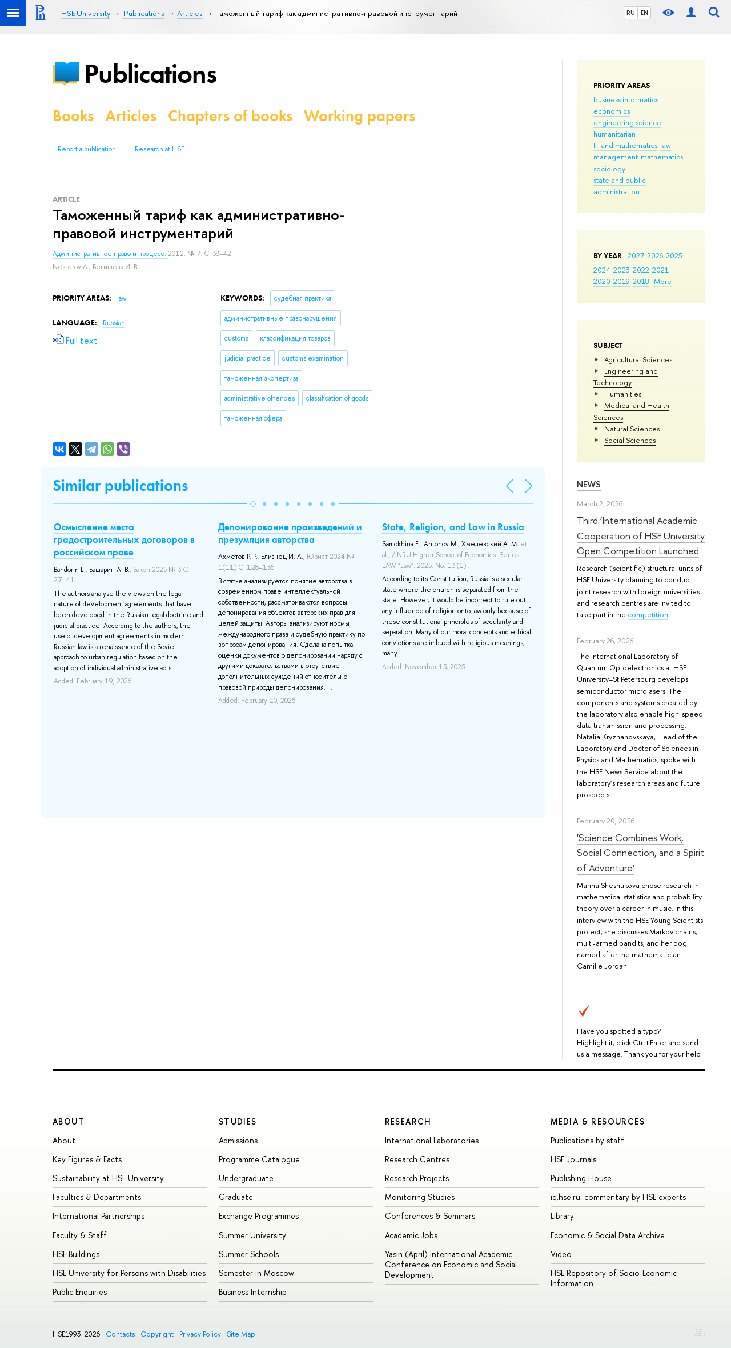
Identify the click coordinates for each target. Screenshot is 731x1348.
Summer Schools (249, 1254)
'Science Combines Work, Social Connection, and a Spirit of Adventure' (640, 852)
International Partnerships (98, 1215)
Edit (700, 1331)
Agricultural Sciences (638, 359)
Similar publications (120, 485)
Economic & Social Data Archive (608, 1235)
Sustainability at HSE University (108, 1178)
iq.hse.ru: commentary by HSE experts (618, 1196)
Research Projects (417, 1178)
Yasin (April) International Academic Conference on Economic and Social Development (451, 1264)
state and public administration (619, 186)
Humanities (622, 394)
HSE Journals (573, 1159)
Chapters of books (230, 116)
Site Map (241, 1334)
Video (561, 1254)
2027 (636, 255)
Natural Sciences (632, 428)
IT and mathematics (625, 145)
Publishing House (581, 1178)
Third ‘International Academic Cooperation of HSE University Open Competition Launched (641, 535)
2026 (655, 255)
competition (648, 614)
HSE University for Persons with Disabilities (129, 1272)
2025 (674, 255)
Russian (114, 322)
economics (611, 111)
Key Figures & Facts (87, 1159)
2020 (601, 281)
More (663, 281)
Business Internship (253, 1291)
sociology (609, 168)
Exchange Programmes (259, 1215)
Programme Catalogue (259, 1159)
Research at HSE (159, 149)
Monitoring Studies (420, 1196)
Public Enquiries (80, 1291)
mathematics (662, 156)
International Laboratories (432, 1140)
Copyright (157, 1334)
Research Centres (417, 1159)
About (69, 1121)
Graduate (236, 1196)
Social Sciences (630, 440)
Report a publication (87, 149)
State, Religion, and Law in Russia (453, 527)
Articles (130, 116)
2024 (601, 270)
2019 (621, 281)
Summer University (252, 1235)
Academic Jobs (411, 1235)
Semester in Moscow (256, 1272)
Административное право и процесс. (110, 253)
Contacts (120, 1334)
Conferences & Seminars (430, 1215)
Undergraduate (246, 1178)
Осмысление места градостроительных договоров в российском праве (124, 539)
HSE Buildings (76, 1254)
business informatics (625, 99)
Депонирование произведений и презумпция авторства (290, 533)
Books (73, 116)
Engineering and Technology (625, 376)
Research (408, 1121)
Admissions (238, 1140)
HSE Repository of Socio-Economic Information (614, 1278)
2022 (641, 270)
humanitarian (614, 134)
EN (644, 13)
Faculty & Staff (80, 1235)
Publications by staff (587, 1140)
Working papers (359, 116)
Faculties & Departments (97, 1196)
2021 (660, 270)
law (665, 145)
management (615, 156)
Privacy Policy (200, 1334)
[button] (253, 504)
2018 (641, 281)
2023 (621, 270)
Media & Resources (598, 1121)
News (589, 484)
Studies (238, 1121)
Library (562, 1215)
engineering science (627, 122)
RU (630, 13)
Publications (150, 73)
